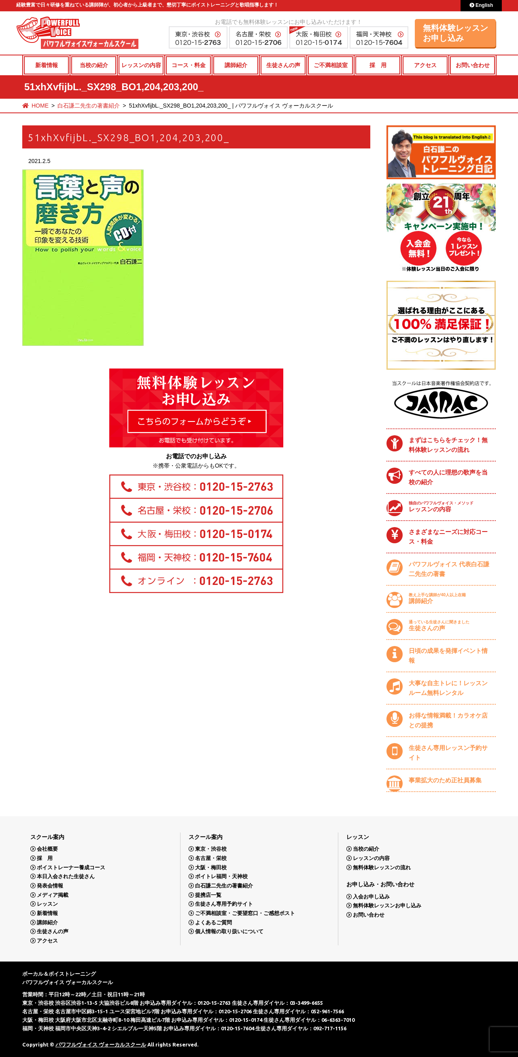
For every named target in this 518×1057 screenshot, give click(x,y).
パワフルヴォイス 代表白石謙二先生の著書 (449, 569)
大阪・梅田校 (211, 867)
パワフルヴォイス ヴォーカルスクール (100, 1044)
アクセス (425, 65)
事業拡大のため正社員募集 (445, 780)
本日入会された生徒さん (66, 876)
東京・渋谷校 (211, 849)
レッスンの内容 (141, 65)
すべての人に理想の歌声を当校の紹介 (448, 477)
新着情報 (46, 65)
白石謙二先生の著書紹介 (88, 105)
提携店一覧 (208, 895)
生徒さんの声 (283, 65)
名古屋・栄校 (211, 858)
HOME (40, 105)
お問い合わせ (473, 65)
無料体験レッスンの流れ (382, 867)
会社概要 (47, 849)
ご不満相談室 (331, 65)
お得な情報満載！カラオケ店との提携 (448, 720)
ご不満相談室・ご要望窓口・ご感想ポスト (245, 913)
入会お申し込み (371, 897)
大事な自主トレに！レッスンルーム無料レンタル (448, 688)
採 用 (377, 65)
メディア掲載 (52, 895)
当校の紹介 (94, 65)
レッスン (47, 904)
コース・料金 (189, 65)
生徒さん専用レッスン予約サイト (448, 752)
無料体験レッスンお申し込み (455, 32)
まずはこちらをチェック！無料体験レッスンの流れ (448, 444)
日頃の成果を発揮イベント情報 (448, 655)
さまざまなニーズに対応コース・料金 (448, 536)
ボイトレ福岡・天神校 (221, 876)
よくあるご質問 (213, 922)
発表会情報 (50, 886)
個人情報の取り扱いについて (229, 931)
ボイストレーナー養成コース (71, 867)
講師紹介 (236, 65)
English (481, 5)
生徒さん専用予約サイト (224, 904)
